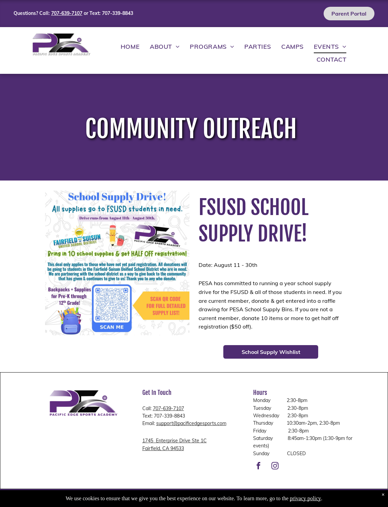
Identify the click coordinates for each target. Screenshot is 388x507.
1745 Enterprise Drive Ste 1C (174, 441)
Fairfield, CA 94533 (163, 448)
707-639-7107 (168, 408)
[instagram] (275, 467)
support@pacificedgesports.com (191, 423)
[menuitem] (130, 46)
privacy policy (305, 498)
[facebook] (258, 467)
